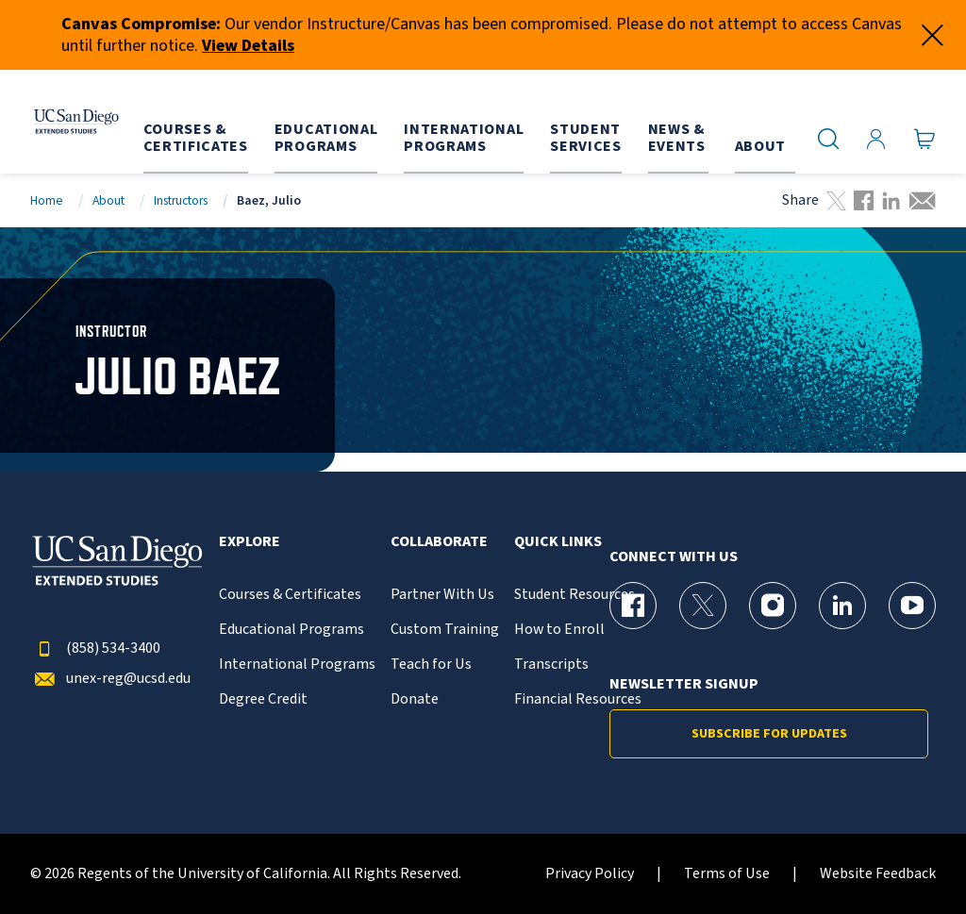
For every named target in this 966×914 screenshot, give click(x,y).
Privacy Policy (589, 874)
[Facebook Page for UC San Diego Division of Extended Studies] (633, 605)
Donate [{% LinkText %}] (415, 699)
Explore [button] (249, 542)
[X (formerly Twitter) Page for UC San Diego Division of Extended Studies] (702, 605)
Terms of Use (727, 874)
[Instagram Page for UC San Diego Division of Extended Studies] (772, 605)
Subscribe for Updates (769, 733)
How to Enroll (559, 630)
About (108, 200)
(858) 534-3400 (95, 648)
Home (46, 200)
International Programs (297, 664)
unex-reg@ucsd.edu (110, 679)
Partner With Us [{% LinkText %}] (442, 595)
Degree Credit (263, 699)
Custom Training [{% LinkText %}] (445, 630)
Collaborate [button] (439, 542)
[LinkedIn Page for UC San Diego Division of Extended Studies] (842, 605)
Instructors (181, 200)
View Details (248, 46)
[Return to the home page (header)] (69, 122)
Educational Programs (291, 630)
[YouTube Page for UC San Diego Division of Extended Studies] (912, 605)
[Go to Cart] (925, 139)
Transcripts (551, 664)
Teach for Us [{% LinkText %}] (431, 664)
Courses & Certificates (290, 595)
